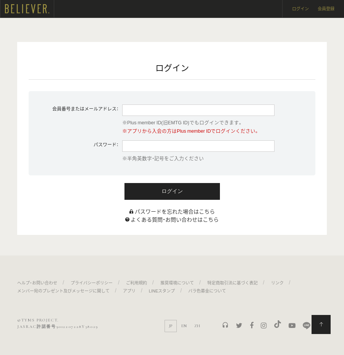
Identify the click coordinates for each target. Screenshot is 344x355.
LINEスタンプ (162, 291)
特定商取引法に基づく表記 (232, 283)
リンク (277, 283)
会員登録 (326, 8)
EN (184, 325)
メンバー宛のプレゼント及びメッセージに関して (63, 291)
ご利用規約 (136, 283)
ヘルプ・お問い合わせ (37, 283)
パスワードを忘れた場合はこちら (175, 211)
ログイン (300, 8)
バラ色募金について (207, 291)
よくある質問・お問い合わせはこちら (175, 219)
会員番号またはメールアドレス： (85, 108)
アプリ (129, 291)
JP (170, 325)
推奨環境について (177, 283)
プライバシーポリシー (92, 283)
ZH (197, 325)
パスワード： (106, 144)
